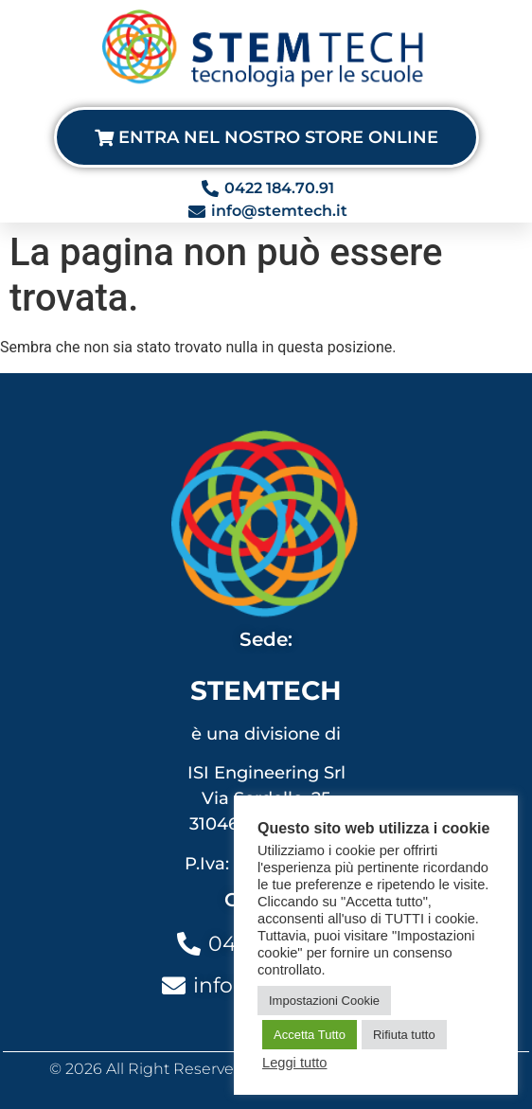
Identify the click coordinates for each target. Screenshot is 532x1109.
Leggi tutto (294, 1062)
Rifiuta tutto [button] (404, 1035)
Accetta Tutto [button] (310, 1035)
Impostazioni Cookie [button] (324, 1000)
